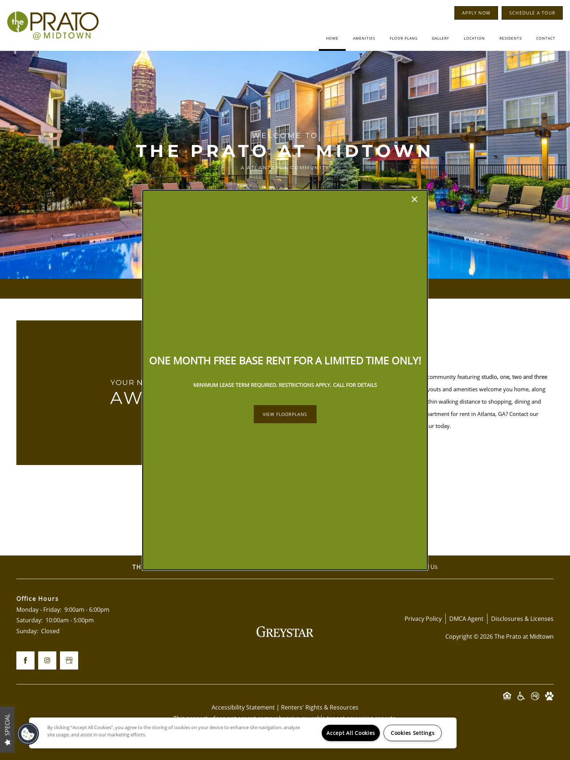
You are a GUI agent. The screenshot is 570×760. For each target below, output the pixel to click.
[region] (243, 732)
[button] (285, 414)
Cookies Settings (413, 732)
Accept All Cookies (350, 732)
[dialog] (285, 380)
